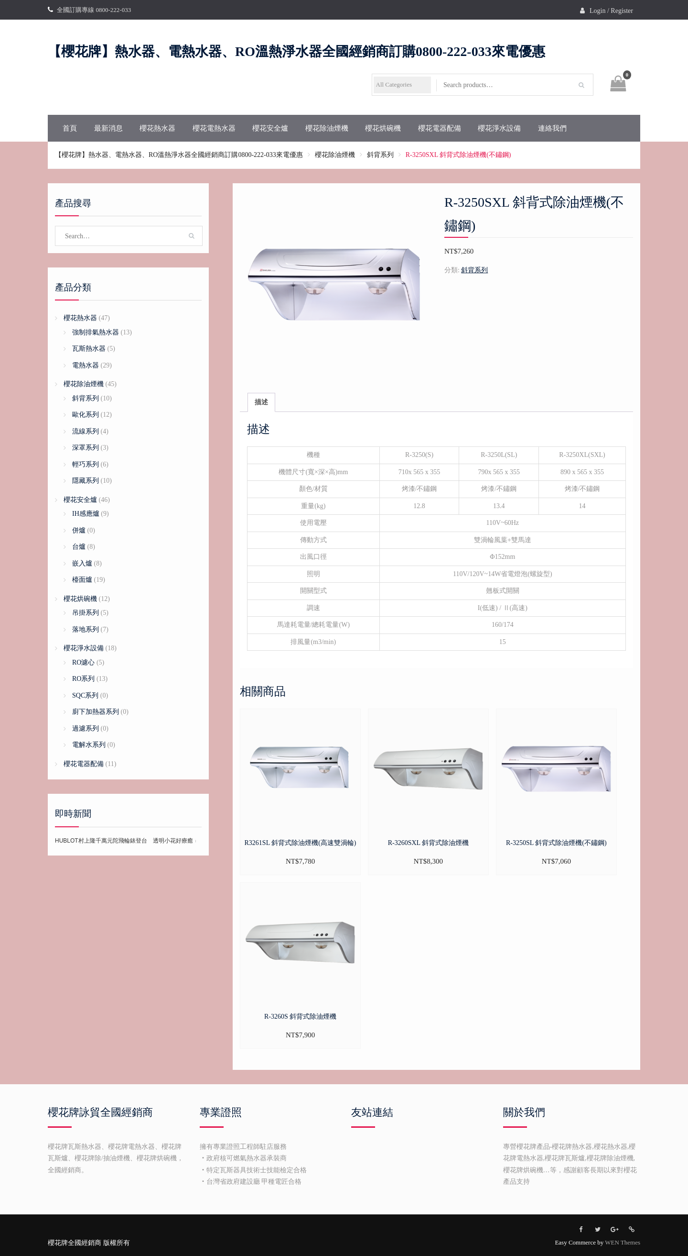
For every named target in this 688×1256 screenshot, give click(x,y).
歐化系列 (85, 414)
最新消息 (108, 128)
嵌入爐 (82, 563)
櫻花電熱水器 (214, 128)
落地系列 (85, 629)
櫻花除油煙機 (326, 128)
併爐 (79, 530)
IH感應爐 (85, 513)
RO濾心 (83, 662)
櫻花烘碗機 (383, 128)
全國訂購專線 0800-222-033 (94, 9)
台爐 (79, 546)
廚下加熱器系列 (95, 711)
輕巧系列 (85, 464)
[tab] (261, 402)
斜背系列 (380, 154)
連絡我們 (552, 128)
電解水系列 (89, 744)
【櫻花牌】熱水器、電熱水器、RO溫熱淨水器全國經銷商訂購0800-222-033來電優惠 (296, 51)
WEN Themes (622, 1242)
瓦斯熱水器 (89, 348)
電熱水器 (85, 365)
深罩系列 (85, 447)
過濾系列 (85, 728)
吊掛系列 (85, 612)
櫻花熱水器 (157, 128)
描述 (261, 402)
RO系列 (83, 678)
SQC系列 (85, 695)
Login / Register (611, 10)
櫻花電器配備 (439, 128)
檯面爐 (82, 579)
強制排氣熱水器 (95, 332)
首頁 (70, 128)
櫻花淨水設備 (499, 128)
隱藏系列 (85, 480)
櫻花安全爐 (270, 128)
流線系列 (85, 431)
